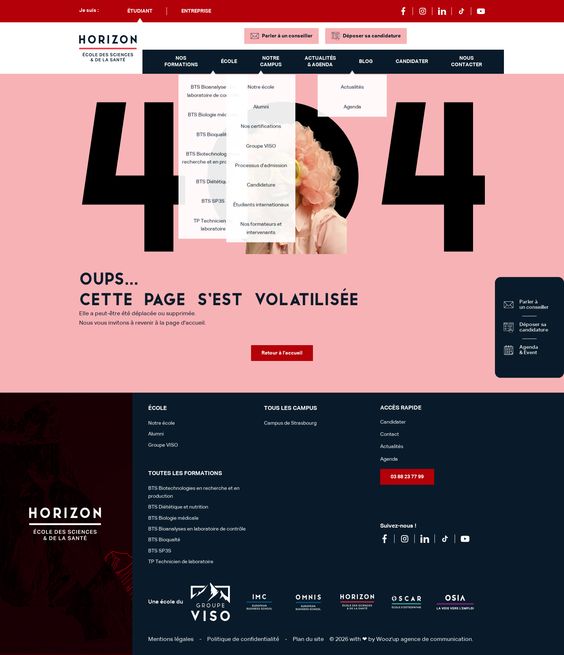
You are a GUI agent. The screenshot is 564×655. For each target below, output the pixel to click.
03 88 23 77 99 (407, 476)
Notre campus (271, 61)
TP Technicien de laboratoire (180, 561)
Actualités (391, 446)
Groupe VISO (163, 445)
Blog (366, 61)
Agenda (389, 459)
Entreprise (196, 11)
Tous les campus (290, 408)
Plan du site (308, 639)
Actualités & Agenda (320, 61)
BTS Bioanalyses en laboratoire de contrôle (197, 529)
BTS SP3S (159, 551)
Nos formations (181, 61)
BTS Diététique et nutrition (178, 507)
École (229, 61)
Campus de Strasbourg (290, 423)
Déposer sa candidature (372, 36)
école (157, 408)
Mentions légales (171, 639)
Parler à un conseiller (287, 36)
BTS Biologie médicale (173, 518)
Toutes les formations (185, 473)
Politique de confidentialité (243, 639)
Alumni (156, 434)
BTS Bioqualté (164, 539)
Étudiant (140, 11)
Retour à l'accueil (282, 353)
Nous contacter (466, 61)
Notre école (161, 423)
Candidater (412, 61)
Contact (389, 434)
